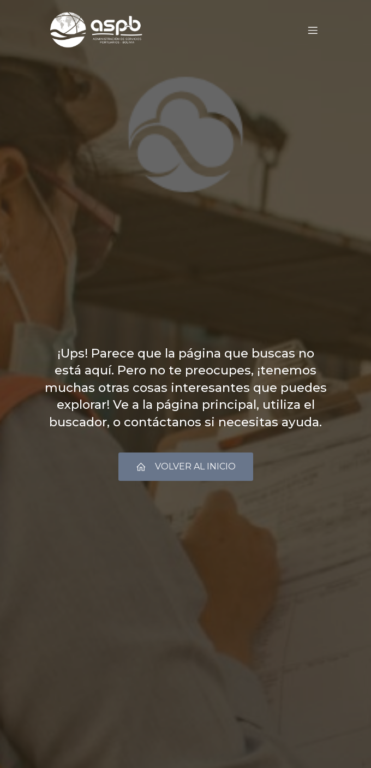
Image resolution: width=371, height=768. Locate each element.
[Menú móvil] (312, 30)
